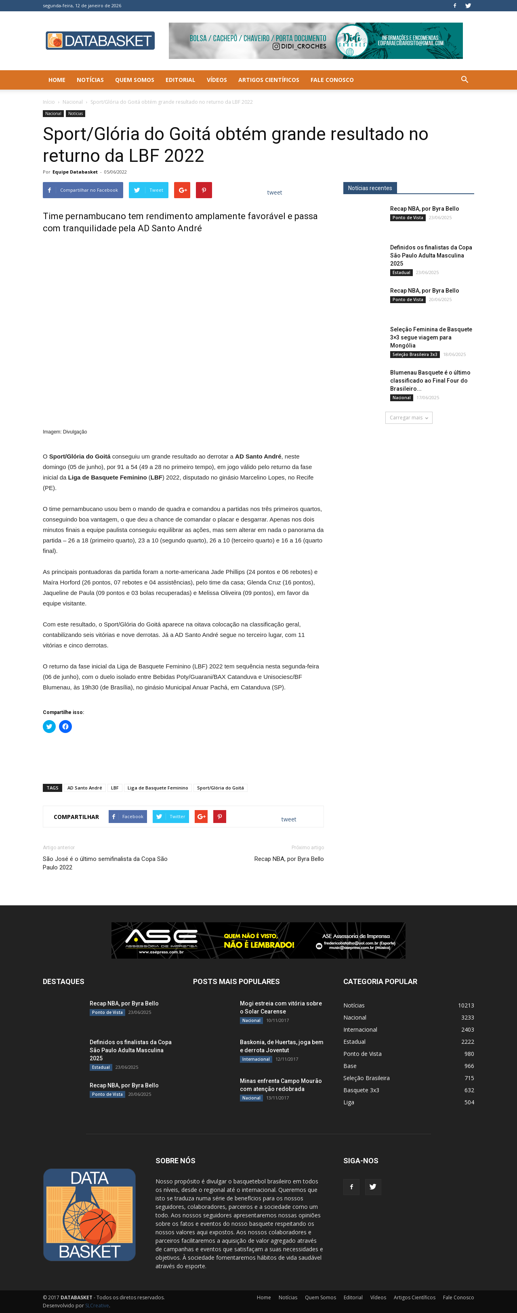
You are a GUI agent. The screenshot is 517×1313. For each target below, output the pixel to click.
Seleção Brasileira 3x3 (415, 354)
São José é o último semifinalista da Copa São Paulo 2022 (105, 863)
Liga (348, 1102)
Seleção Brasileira (366, 1078)
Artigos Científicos (268, 80)
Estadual (401, 272)
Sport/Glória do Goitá (220, 788)
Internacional (256, 1059)
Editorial (180, 80)
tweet (274, 192)
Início (49, 101)
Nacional (73, 101)
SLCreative (97, 1305)
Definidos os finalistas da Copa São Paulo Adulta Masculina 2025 (431, 255)
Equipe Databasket (75, 172)
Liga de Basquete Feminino (158, 788)
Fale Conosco (332, 80)
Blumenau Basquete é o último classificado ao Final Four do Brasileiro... (430, 380)
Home (56, 80)
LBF (115, 788)
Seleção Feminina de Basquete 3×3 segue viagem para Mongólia (431, 337)
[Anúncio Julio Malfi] (408, 508)
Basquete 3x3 (361, 1090)
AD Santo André (84, 788)
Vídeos (217, 80)
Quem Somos (134, 80)
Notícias (90, 80)
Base (350, 1066)
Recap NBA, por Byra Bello (289, 859)
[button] (464, 80)
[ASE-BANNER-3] (258, 940)
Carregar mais (409, 417)
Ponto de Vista (408, 217)
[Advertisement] (183, 757)
